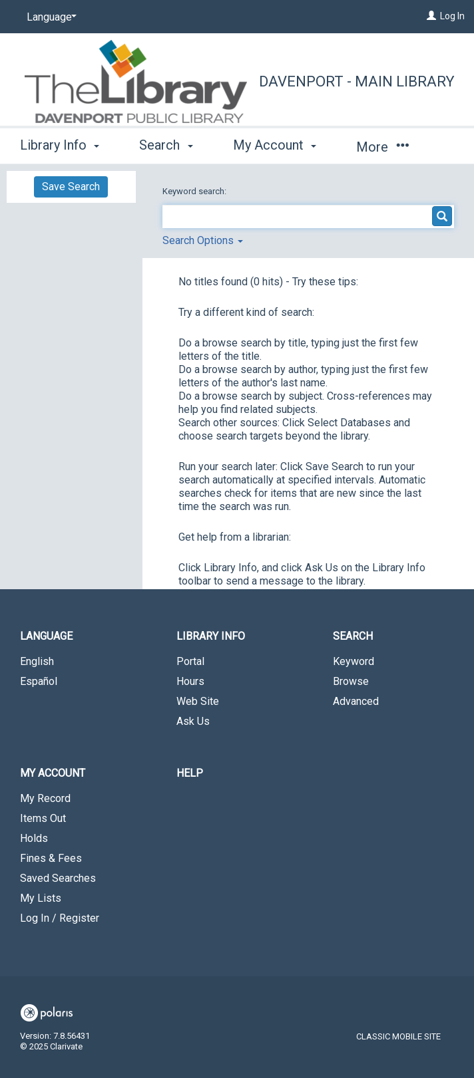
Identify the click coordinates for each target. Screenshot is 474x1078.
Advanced (356, 701)
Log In (452, 16)
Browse (351, 681)
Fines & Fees (51, 858)
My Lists (40, 898)
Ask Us (193, 721)
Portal (190, 661)
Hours (190, 681)
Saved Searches (58, 878)
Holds (34, 838)
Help (189, 773)
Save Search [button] (71, 186)
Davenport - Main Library (357, 81)
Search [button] (165, 145)
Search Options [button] (202, 240)
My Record (45, 798)
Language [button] (46, 636)
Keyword (353, 661)
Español (38, 681)
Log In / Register (59, 918)
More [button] (382, 147)
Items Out (43, 818)
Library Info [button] (59, 145)
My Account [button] (274, 145)
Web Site (197, 701)
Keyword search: (195, 191)
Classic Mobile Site (398, 1036)
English (37, 661)
